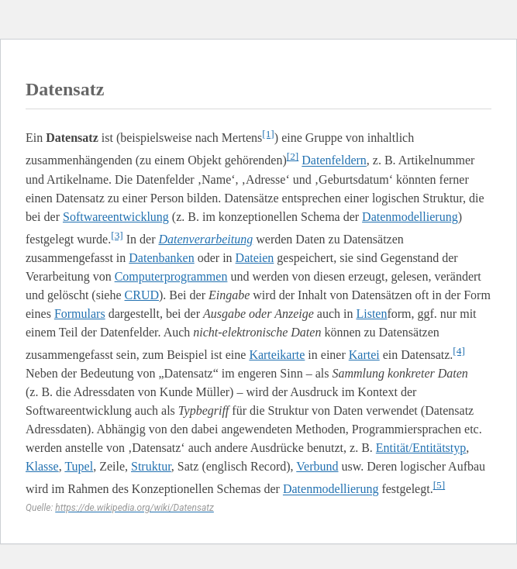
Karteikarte (277, 354)
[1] (268, 134)
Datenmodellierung (410, 216)
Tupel (78, 466)
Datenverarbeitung (206, 239)
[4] (459, 351)
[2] (293, 156)
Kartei (364, 354)
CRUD (142, 295)
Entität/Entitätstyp (421, 447)
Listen (371, 313)
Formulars (79, 313)
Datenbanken (161, 257)
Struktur (151, 466)
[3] (117, 235)
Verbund (317, 466)
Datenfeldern (334, 160)
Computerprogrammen (171, 276)
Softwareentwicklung (116, 216)
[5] (439, 485)
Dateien (255, 257)
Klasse (42, 466)
